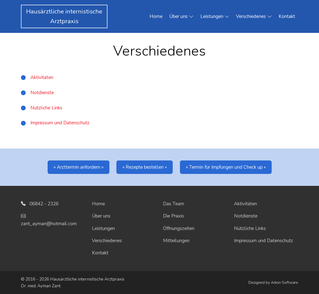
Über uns (181, 16)
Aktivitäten (41, 77)
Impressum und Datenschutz (59, 123)
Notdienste (42, 92)
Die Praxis (173, 216)
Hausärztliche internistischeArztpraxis (64, 16)
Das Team (173, 204)
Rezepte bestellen (144, 167)
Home (156, 16)
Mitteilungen (176, 240)
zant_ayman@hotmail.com (49, 223)
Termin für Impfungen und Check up (226, 167)
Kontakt (287, 16)
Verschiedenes (254, 16)
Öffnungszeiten (178, 228)
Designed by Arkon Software (273, 282)
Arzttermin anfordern (78, 167)
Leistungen (214, 16)
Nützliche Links (46, 108)
